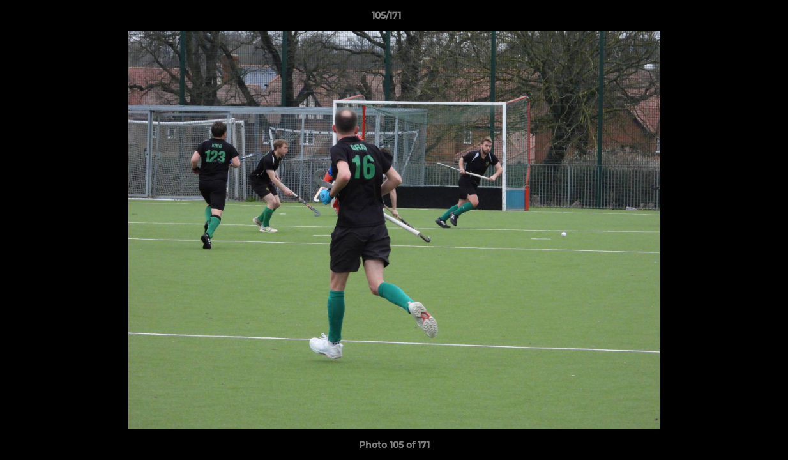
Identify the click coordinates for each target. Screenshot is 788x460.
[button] (734, 18)
